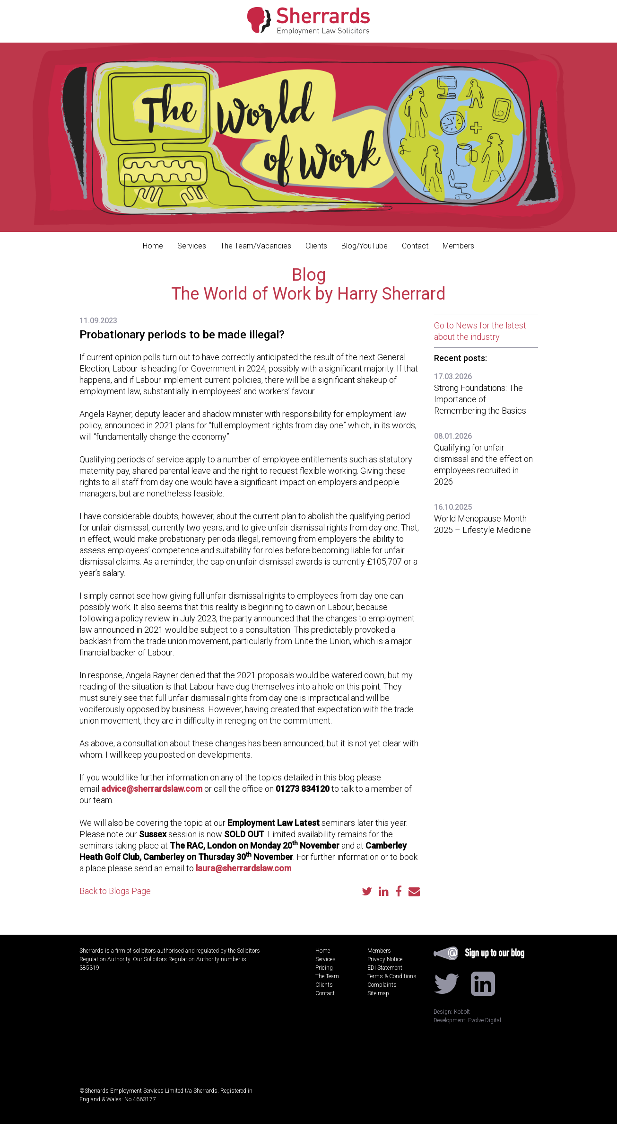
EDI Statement (384, 968)
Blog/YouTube (364, 245)
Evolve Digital (484, 1020)
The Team (327, 976)
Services (191, 245)
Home (153, 245)
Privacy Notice (384, 959)
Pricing (324, 968)
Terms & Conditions (392, 976)
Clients (316, 245)
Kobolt (462, 1012)
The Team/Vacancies (255, 245)
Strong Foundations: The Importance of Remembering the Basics (480, 399)
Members (458, 245)
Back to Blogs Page (115, 891)
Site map (378, 993)
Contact (415, 245)
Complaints (382, 985)
